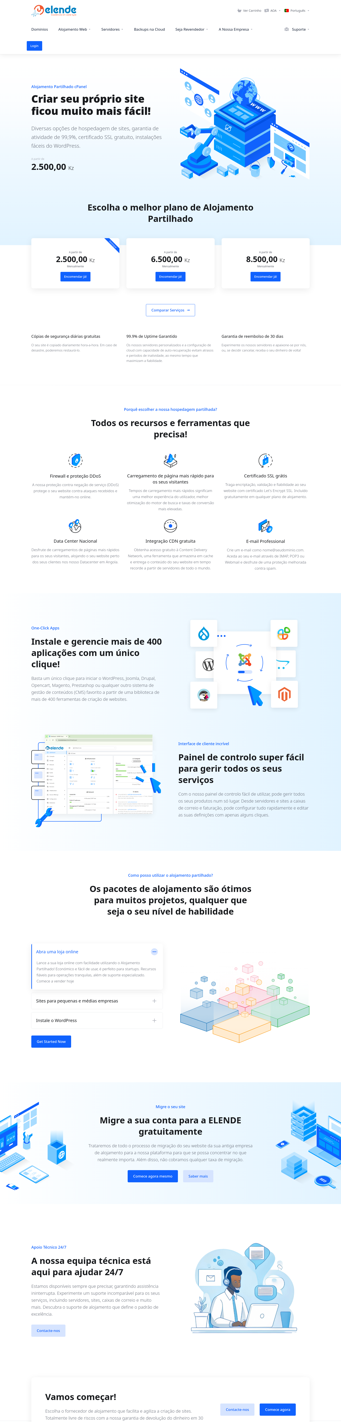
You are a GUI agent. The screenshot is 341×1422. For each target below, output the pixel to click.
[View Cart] (249, 11)
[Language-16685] (296, 11)
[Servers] (112, 29)
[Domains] (39, 29)
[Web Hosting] (74, 29)
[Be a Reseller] (192, 29)
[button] (97, 984)
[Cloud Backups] (149, 29)
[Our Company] (236, 29)
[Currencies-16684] (272, 11)
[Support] (276, 29)
